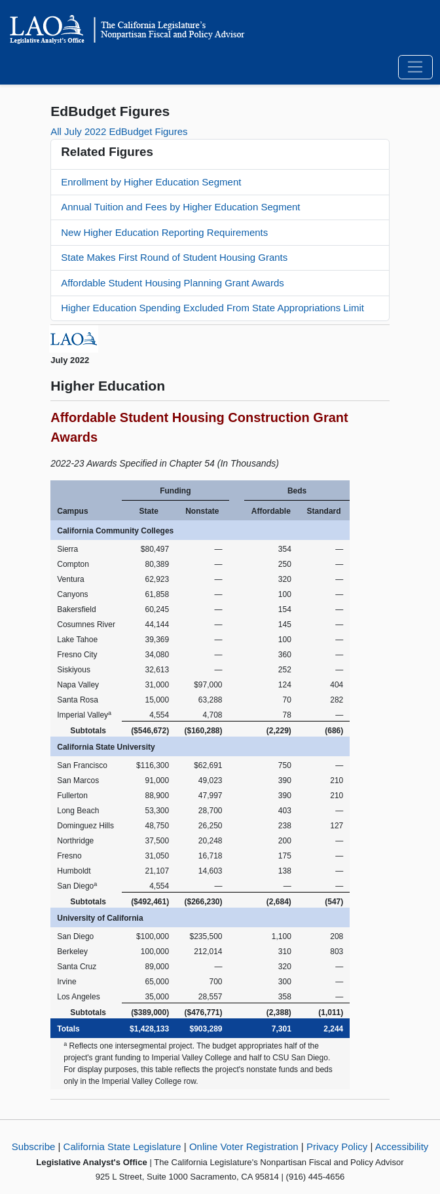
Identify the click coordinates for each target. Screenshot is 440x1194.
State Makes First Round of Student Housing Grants (174, 257)
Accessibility (402, 1146)
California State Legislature (122, 1146)
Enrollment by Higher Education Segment (151, 181)
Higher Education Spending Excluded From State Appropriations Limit (212, 307)
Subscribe (34, 1146)
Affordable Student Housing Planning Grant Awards (172, 282)
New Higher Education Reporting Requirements (164, 232)
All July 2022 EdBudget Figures (118, 131)
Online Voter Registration (244, 1146)
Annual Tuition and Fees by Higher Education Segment (180, 206)
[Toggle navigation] (415, 67)
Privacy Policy (336, 1146)
